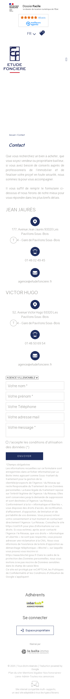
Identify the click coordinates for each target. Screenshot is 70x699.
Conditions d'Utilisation (47, 572)
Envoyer (25, 456)
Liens (18, 676)
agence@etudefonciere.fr (35, 281)
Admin (25, 676)
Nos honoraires (52, 672)
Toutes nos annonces (42, 676)
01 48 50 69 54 (35, 343)
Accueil (12, 135)
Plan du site (15, 672)
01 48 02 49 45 (35, 260)
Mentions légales (32, 672)
